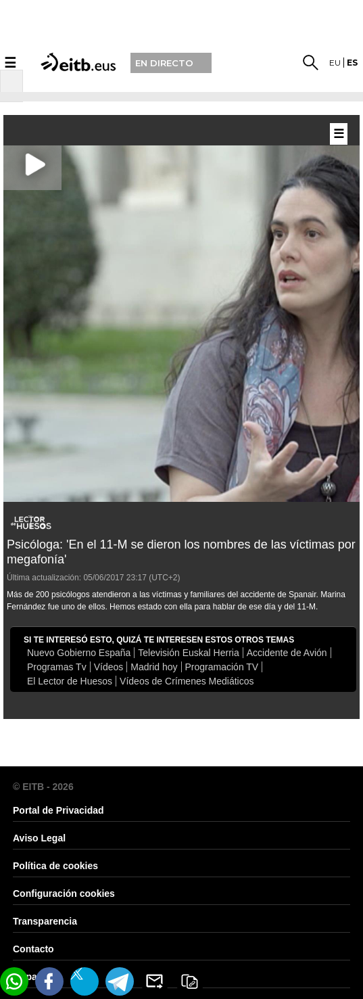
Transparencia (45, 921)
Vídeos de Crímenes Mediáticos (186, 681)
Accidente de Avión (287, 652)
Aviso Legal (39, 838)
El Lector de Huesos (69, 681)
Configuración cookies (64, 893)
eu (335, 62)
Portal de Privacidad (58, 810)
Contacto (33, 949)
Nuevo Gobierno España (78, 652)
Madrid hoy (153, 666)
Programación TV (222, 666)
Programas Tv (57, 666)
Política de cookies (55, 865)
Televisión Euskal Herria (188, 652)
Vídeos (109, 666)
